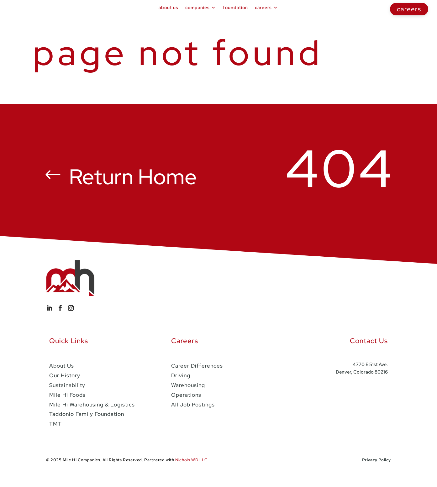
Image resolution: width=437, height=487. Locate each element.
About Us (168, 7)
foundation (235, 7)
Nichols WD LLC (191, 474)
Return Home (136, 191)
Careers (263, 7)
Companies (197, 7)
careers (409, 9)
